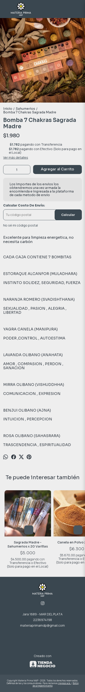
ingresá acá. (64, 683)
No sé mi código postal (20, 225)
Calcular (68, 215)
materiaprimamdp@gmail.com (42, 625)
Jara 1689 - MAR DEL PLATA (43, 614)
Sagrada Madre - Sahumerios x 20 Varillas (28, 544)
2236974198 (42, 620)
